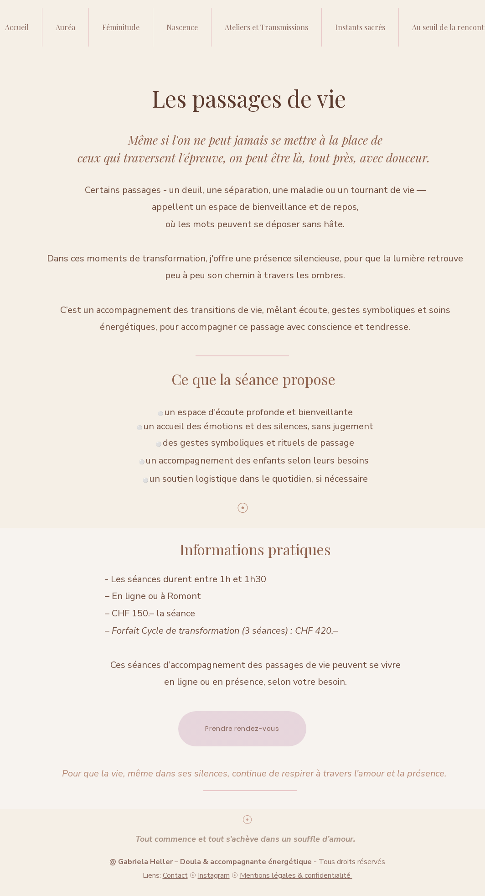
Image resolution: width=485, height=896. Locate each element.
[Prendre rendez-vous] (242, 728)
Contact (175, 875)
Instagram (214, 875)
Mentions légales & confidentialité (296, 875)
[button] (266, 27)
